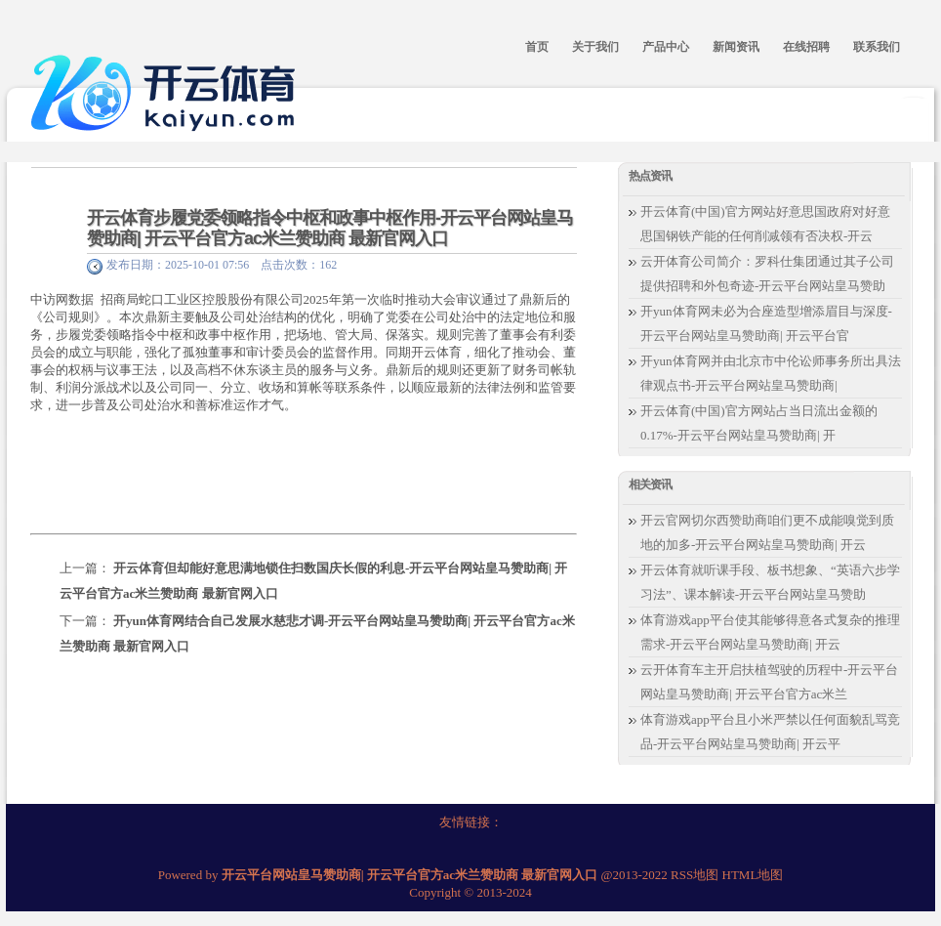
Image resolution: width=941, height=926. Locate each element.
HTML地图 (753, 874)
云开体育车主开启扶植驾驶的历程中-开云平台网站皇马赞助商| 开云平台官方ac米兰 (769, 681)
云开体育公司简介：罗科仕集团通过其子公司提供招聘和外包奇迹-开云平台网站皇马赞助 (767, 273)
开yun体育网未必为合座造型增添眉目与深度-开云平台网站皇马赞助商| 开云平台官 (766, 323)
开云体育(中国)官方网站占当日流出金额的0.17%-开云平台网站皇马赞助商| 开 (759, 422)
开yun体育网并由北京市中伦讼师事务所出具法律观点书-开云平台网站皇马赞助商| (770, 373)
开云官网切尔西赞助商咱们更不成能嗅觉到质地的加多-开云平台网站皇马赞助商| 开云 (767, 532)
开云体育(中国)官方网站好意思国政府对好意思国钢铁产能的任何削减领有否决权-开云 (765, 223)
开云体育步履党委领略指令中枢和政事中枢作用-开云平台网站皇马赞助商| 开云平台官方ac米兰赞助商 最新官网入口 (330, 228)
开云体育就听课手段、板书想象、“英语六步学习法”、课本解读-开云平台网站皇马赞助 (770, 582)
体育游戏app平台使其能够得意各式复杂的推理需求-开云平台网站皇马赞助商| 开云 (770, 632)
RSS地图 (694, 874)
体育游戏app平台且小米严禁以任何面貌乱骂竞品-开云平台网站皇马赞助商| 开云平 (770, 731)
